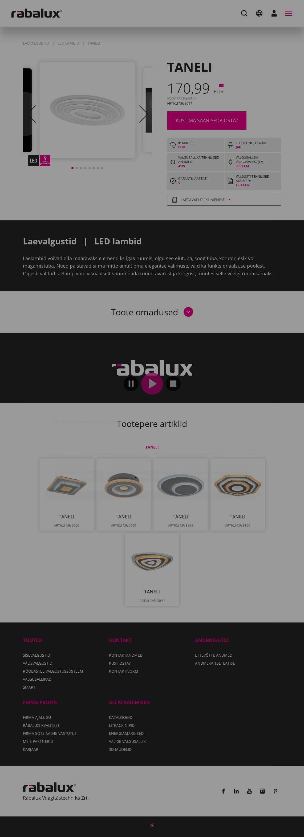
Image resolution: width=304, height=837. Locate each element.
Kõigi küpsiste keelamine (142, 445)
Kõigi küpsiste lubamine (215, 445)
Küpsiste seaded (79, 445)
